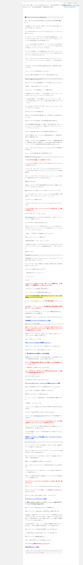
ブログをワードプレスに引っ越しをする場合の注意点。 (37, 17)
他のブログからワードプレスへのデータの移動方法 (36, 552)
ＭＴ (55, 550)
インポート (33, 550)
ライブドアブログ (43, 550)
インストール (30, 550)
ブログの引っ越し (38, 550)
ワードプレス (48, 550)
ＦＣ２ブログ (52, 550)
